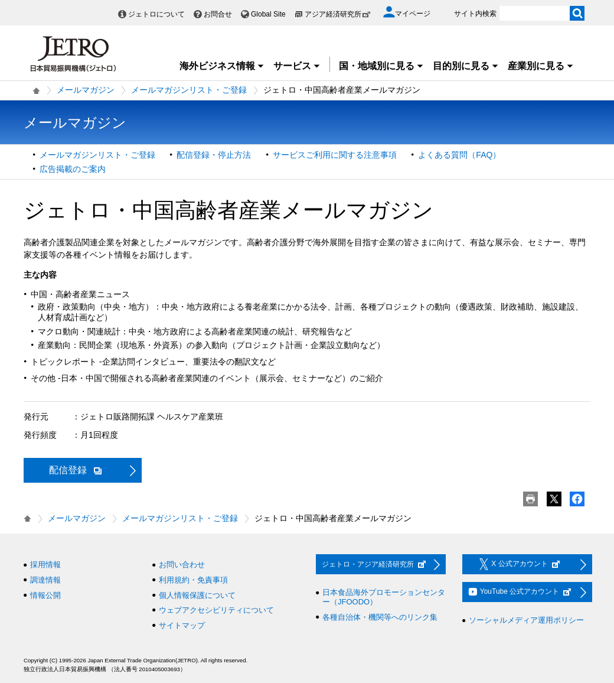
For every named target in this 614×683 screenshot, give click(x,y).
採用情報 (45, 564)
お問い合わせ (182, 564)
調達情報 (45, 579)
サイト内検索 (475, 13)
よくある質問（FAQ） (459, 155)
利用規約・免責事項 (193, 579)
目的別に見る (466, 66)
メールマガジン (86, 90)
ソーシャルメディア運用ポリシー (526, 620)
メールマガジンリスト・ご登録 (189, 90)
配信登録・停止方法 (214, 155)
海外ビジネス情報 (221, 66)
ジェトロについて (156, 14)
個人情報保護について (197, 595)
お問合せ (218, 14)
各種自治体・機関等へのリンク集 (379, 617)
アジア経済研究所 (338, 14)
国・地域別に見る (381, 66)
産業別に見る (541, 66)
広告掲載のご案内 (73, 169)
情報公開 (45, 595)
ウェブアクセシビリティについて (216, 610)
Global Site (268, 14)
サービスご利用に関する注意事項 (335, 155)
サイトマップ (182, 625)
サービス (297, 66)
